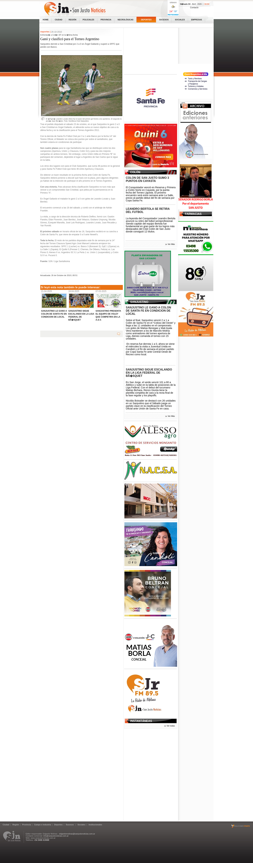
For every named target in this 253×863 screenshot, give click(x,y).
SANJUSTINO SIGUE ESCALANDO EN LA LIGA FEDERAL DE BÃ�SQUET (149, 372)
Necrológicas (125, 20)
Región (72, 20)
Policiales (88, 20)
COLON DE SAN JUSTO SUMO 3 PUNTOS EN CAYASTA (147, 179)
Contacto (194, 7)
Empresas (196, 20)
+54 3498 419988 (41, 840)
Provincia (105, 20)
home (45, 20)
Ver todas (171, 726)
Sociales (180, 20)
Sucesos (164, 20)
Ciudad (58, 20)
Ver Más (171, 244)
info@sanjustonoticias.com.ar (56, 836)
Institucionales (95, 825)
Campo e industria (42, 825)
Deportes (146, 20)
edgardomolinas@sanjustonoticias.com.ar (77, 834)
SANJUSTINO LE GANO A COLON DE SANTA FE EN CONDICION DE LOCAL (148, 310)
